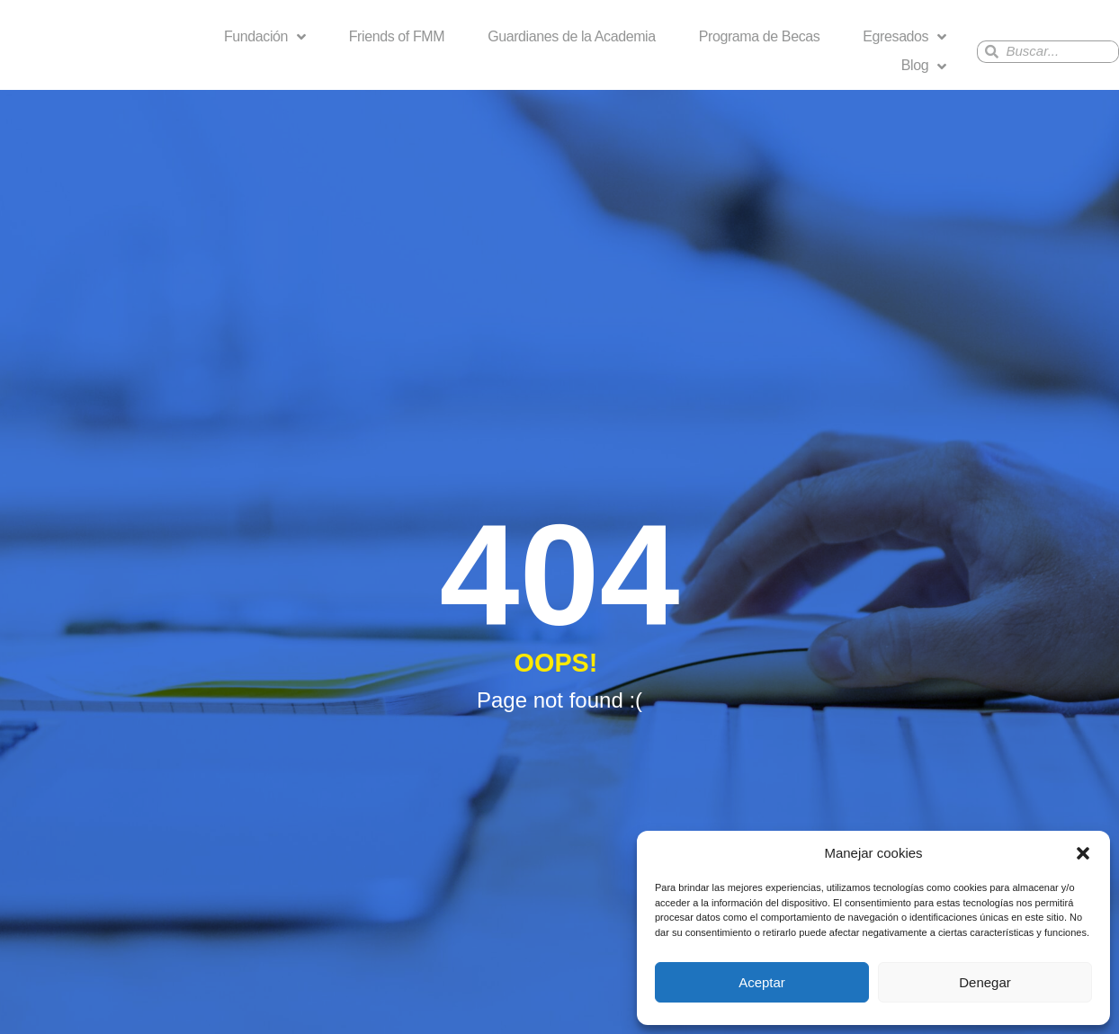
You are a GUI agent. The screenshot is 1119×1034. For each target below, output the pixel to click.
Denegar (985, 982)
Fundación (265, 36)
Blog (923, 65)
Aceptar (762, 982)
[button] (1083, 853)
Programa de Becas (759, 36)
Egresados (904, 36)
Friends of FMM (396, 36)
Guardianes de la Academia (572, 36)
